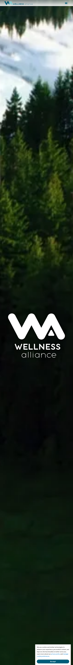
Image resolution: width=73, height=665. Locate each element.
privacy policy (55, 654)
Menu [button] (66, 3)
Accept (53, 661)
